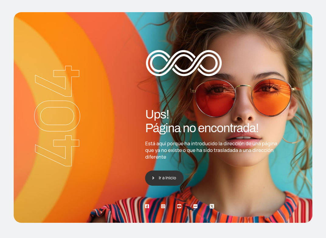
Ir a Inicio (167, 178)
